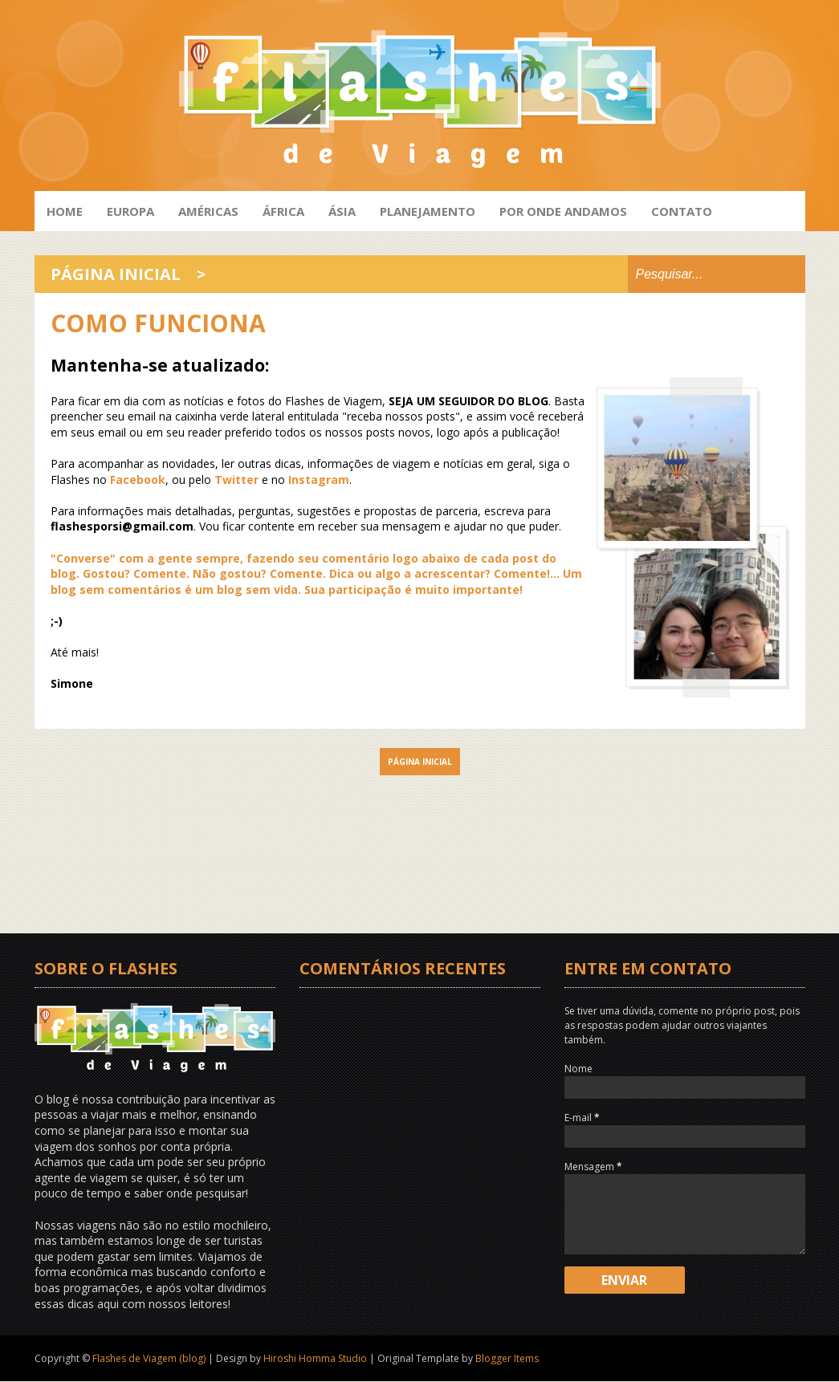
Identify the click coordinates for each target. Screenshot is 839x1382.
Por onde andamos (563, 211)
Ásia (342, 211)
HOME (65, 211)
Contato (681, 211)
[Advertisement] (420, 827)
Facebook (137, 479)
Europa (130, 211)
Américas (208, 211)
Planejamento (427, 211)
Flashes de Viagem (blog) (149, 1358)
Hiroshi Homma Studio (315, 1358)
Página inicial (116, 274)
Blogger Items (507, 1358)
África (283, 211)
